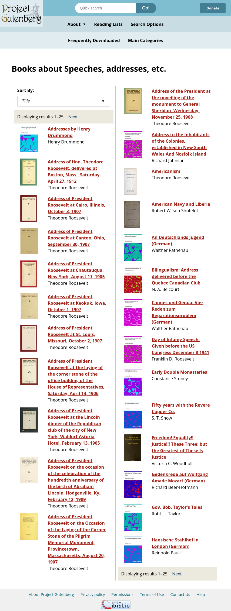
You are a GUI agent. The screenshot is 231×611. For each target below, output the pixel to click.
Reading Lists (108, 24)
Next (73, 117)
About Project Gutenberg (51, 594)
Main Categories (145, 40)
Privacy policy (93, 594)
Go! (146, 8)
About (76, 24)
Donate (212, 8)
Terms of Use (152, 594)
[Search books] (105, 8)
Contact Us (180, 594)
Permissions (122, 594)
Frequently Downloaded (94, 40)
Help (200, 594)
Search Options (147, 24)
